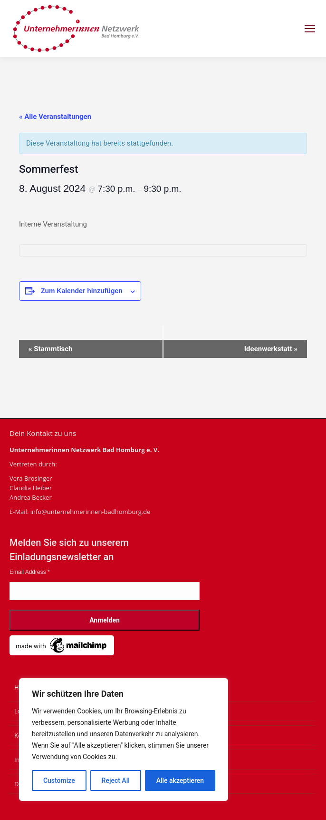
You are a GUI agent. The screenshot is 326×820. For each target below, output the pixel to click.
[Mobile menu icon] (309, 28)
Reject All (116, 780)
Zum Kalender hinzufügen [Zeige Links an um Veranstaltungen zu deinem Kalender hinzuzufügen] (82, 291)
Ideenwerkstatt (270, 349)
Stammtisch (51, 349)
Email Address (30, 572)
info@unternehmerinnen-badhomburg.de (90, 511)
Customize (59, 780)
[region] (123, 739)
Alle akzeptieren (180, 780)
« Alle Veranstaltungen (55, 116)
